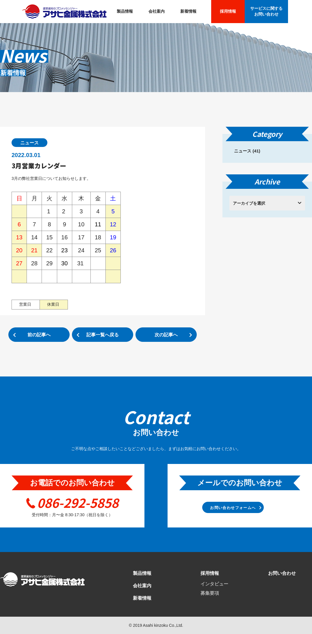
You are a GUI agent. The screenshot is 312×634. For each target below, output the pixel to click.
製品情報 (125, 11)
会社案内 (156, 11)
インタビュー (214, 583)
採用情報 (228, 11)
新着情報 (188, 11)
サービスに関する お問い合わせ (266, 11)
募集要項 (209, 593)
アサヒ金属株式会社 (64, 11)
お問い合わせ (282, 573)
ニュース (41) (247, 150)
